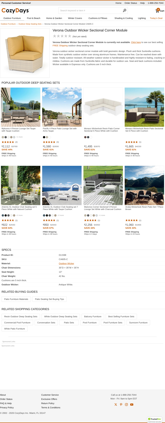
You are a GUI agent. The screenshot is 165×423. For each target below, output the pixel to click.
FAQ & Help (6, 403)
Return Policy (47, 403)
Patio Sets (69, 322)
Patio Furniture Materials (16, 299)
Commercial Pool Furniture (17, 322)
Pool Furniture (90, 322)
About (3, 395)
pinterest (121, 404)
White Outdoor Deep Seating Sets (60, 316)
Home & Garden (54, 18)
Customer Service (50, 395)
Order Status (131, 3)
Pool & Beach (33, 18)
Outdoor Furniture (12, 18)
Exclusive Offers (49, 399)
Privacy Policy (7, 407)
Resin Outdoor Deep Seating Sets (20, 316)
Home (118, 3)
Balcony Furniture (92, 316)
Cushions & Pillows (97, 18)
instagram (126, 404)
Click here (136, 42)
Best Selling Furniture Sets (121, 316)
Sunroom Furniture (138, 322)
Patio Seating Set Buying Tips (49, 299)
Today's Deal (156, 18)
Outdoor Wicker (66, 263)
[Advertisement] (82, 367)
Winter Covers (75, 18)
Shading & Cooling (123, 18)
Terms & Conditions (50, 407)
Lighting (142, 18)
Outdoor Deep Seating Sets (30, 24)
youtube (131, 404)
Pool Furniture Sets (113, 322)
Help (142, 3)
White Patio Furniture (14, 328)
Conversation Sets (46, 322)
